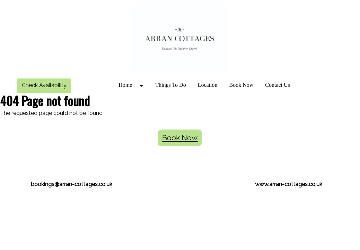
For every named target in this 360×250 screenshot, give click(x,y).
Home (125, 85)
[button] (144, 85)
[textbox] (180, 151)
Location (208, 85)
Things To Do (170, 85)
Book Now (241, 85)
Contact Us (277, 85)
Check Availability (44, 85)
